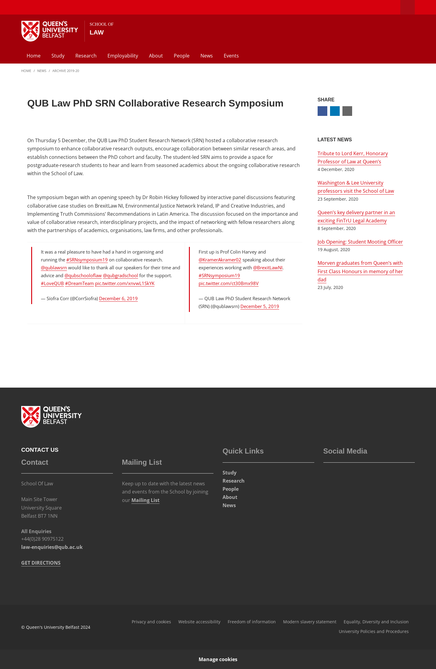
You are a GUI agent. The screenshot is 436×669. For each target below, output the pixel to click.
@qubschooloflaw (83, 275)
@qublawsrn (54, 267)
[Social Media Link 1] (330, 475)
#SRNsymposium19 (87, 260)
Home (34, 55)
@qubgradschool (120, 275)
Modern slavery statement (309, 622)
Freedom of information (252, 622)
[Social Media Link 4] (356, 475)
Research (86, 55)
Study (57, 55)
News (206, 55)
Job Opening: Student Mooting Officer (360, 241)
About (156, 55)
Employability (122, 55)
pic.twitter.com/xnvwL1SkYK (124, 283)
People (182, 55)
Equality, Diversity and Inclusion (376, 622)
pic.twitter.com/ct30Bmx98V (229, 283)
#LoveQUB (52, 283)
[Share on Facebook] (322, 111)
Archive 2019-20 (65, 70)
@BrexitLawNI (267, 267)
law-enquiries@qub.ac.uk (52, 547)
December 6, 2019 (118, 298)
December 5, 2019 (259, 306)
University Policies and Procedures (374, 631)
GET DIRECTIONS (41, 562)
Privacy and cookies (151, 622)
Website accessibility (199, 622)
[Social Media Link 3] (343, 475)
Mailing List (145, 500)
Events (231, 55)
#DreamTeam (79, 283)
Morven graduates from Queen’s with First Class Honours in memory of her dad (360, 271)
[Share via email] (347, 111)
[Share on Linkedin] (335, 111)
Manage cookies (218, 659)
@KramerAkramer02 (220, 260)
